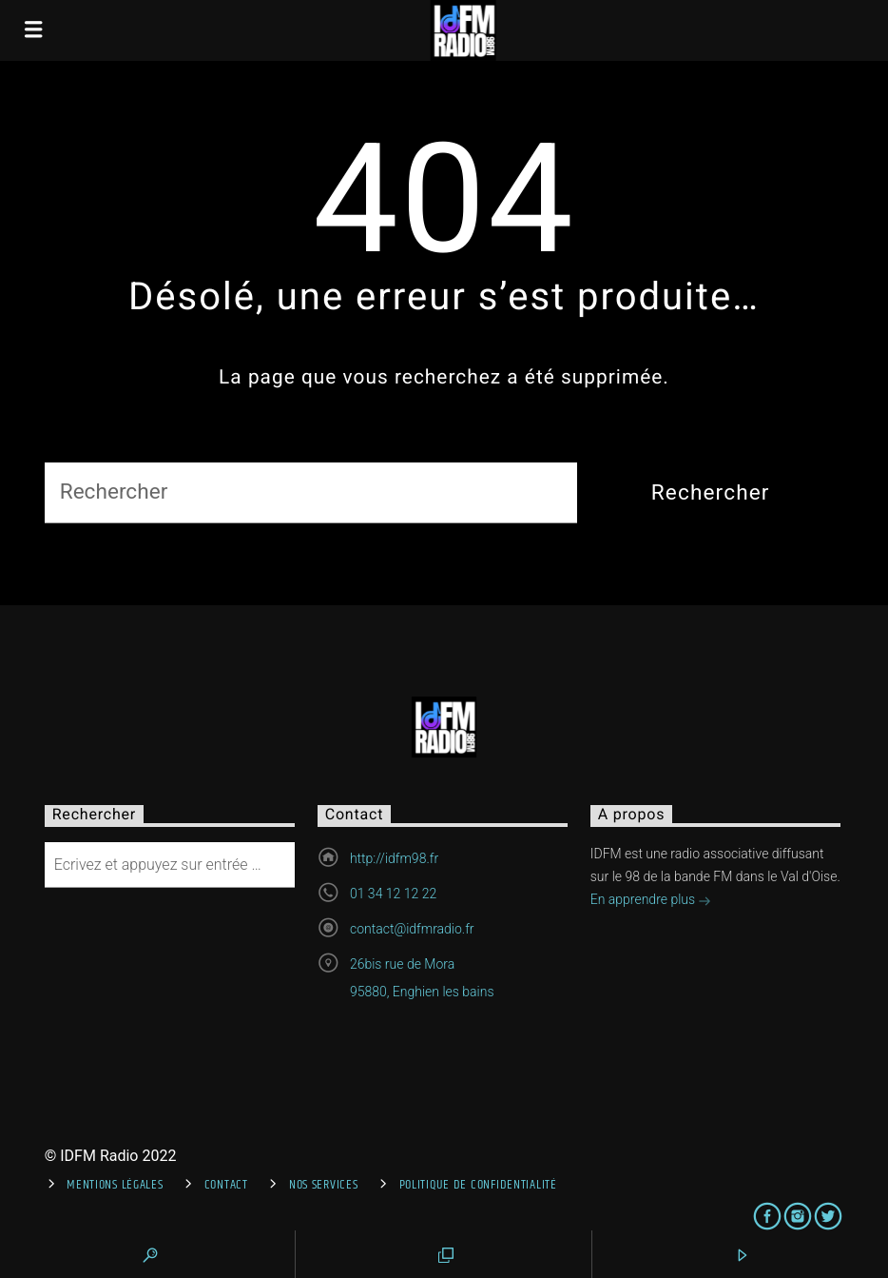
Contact (226, 1184)
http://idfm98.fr (394, 858)
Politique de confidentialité (478, 1184)
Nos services (323, 1184)
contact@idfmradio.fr (412, 928)
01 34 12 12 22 (393, 893)
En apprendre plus (651, 901)
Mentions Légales (115, 1184)
